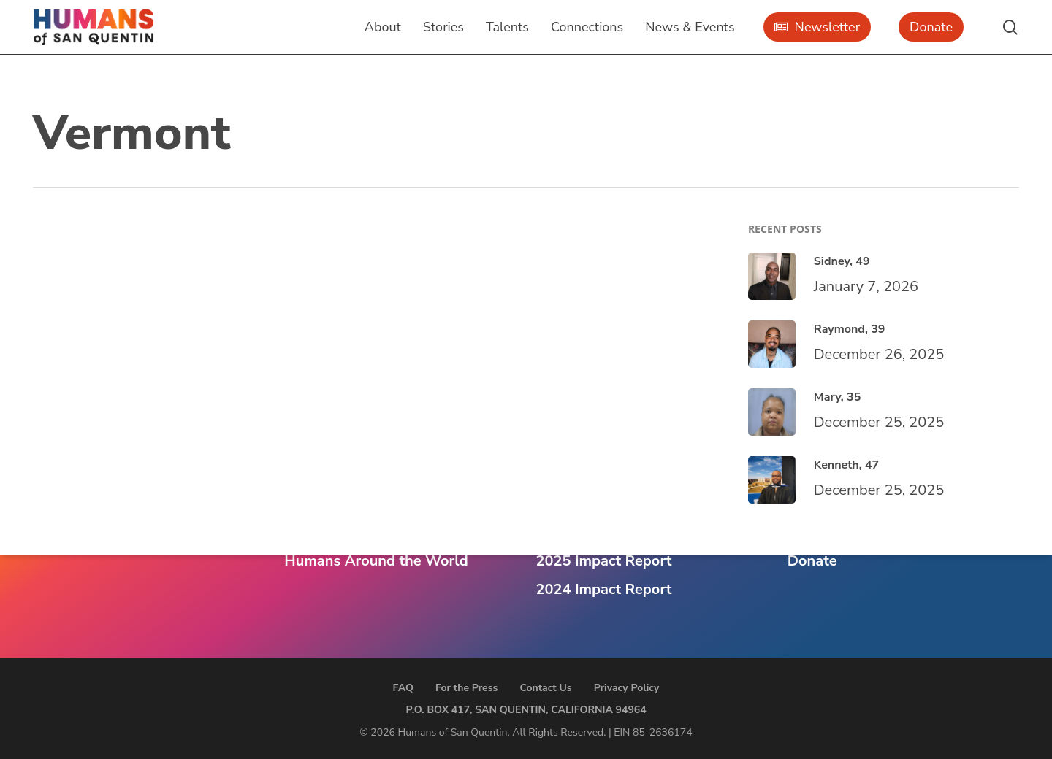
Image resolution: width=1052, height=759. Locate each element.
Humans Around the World (376, 561)
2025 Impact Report (604, 561)
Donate (812, 561)
